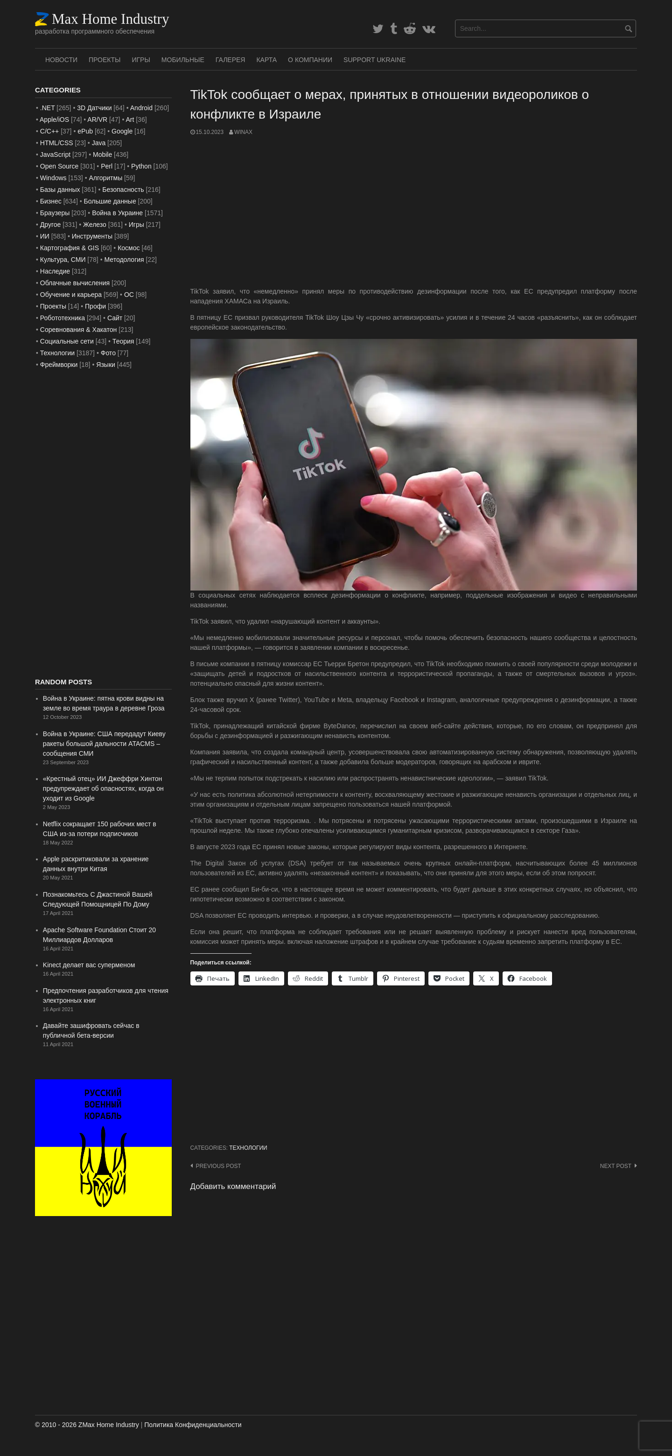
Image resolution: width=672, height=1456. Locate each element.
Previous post (218, 1166)
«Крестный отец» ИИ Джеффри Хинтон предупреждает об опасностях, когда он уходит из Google (103, 788)
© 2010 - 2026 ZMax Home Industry (87, 1424)
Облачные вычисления (75, 283)
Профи (95, 306)
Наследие (55, 271)
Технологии (248, 1148)
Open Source (59, 166)
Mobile (102, 154)
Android (141, 108)
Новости (61, 59)
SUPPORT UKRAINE (374, 59)
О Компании (310, 59)
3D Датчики (94, 108)
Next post (615, 1166)
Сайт (114, 318)
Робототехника (62, 318)
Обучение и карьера (71, 294)
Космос (129, 248)
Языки (105, 364)
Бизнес (51, 201)
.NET (47, 108)
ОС (129, 294)
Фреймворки (58, 364)
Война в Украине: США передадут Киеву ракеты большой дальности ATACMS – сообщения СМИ (104, 743)
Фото (108, 353)
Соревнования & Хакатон (78, 329)
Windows (53, 178)
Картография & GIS (69, 248)
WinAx (243, 132)
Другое (50, 224)
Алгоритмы (105, 178)
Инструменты (92, 236)
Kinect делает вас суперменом (89, 965)
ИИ (44, 236)
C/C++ (49, 131)
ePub (85, 131)
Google (122, 131)
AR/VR (97, 119)
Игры (141, 59)
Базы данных (60, 189)
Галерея (230, 59)
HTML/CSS (56, 143)
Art (130, 119)
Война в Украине (117, 213)
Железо (94, 224)
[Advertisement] (413, 211)
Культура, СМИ (63, 259)
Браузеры (55, 213)
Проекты (104, 59)
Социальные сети (67, 341)
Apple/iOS (54, 119)
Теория (123, 341)
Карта (266, 59)
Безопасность (123, 189)
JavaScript (55, 154)
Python (141, 166)
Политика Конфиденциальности (192, 1424)
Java (99, 143)
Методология (124, 259)
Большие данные (110, 201)
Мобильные (182, 59)
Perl (106, 166)
